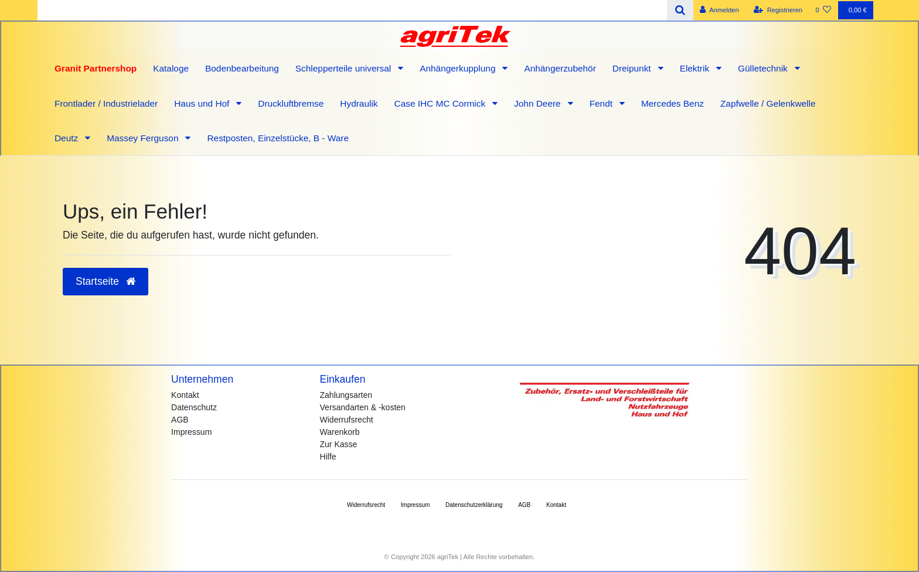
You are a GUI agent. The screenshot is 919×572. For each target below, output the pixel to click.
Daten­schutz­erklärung (473, 505)
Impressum (191, 432)
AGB (180, 419)
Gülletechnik (764, 68)
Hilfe (328, 456)
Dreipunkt (632, 68)
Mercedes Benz (672, 103)
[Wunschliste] (823, 10)
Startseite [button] (105, 281)
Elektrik (696, 68)
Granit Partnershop (96, 68)
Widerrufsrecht (346, 419)
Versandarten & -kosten (363, 407)
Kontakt (185, 395)
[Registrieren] (778, 10)
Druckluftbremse (291, 103)
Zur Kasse (339, 444)
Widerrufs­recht (366, 505)
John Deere (538, 103)
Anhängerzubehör (559, 68)
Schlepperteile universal (344, 68)
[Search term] (352, 10)
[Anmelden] (719, 10)
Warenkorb (340, 432)
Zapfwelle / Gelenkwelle (768, 103)
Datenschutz (194, 407)
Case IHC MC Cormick (441, 103)
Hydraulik (358, 103)
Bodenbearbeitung (242, 68)
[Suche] (680, 10)
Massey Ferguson (144, 138)
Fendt (602, 103)
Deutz (67, 138)
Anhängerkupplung (459, 68)
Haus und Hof (203, 103)
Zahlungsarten (346, 395)
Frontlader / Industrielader (106, 103)
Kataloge (171, 68)
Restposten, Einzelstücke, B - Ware (278, 138)
